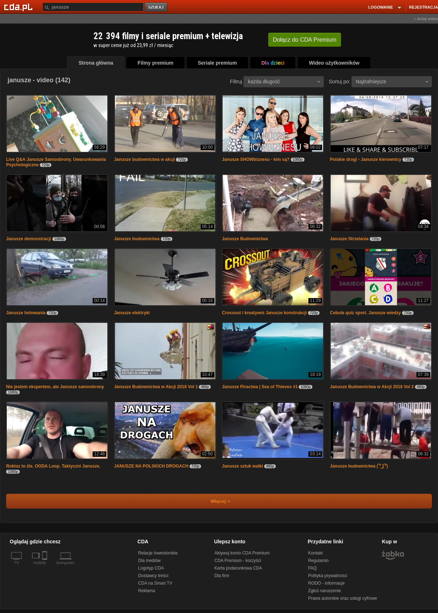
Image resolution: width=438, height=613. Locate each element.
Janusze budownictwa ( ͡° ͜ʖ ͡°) (359, 466)
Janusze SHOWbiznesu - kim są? (255, 159)
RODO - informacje (326, 583)
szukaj (156, 7)
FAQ (312, 568)
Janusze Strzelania (350, 238)
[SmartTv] (45, 567)
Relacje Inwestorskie (158, 553)
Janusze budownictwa (137, 238)
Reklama (146, 590)
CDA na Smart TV (155, 583)
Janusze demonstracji (28, 238)
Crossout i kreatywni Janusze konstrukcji (264, 312)
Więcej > (214, 501)
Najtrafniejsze (392, 81)
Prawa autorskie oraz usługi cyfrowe (342, 598)
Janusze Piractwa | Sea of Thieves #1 (260, 386)
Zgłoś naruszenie (324, 590)
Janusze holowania (25, 312)
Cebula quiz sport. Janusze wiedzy (365, 312)
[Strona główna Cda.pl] (19, 7)
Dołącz (304, 40)
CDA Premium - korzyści (237, 560)
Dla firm (221, 575)
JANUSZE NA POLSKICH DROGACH (151, 466)
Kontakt (315, 553)
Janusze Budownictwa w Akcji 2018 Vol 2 (372, 386)
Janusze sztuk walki (242, 466)
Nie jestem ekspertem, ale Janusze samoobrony (55, 386)
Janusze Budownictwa (245, 238)
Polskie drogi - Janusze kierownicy (365, 159)
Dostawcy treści (153, 575)
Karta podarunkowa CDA (238, 568)
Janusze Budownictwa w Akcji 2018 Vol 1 (156, 386)
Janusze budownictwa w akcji (144, 159)
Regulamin (318, 560)
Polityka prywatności (327, 575)
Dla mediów (149, 560)
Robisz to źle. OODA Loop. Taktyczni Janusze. (53, 466)
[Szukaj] (93, 7)
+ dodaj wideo (426, 19)
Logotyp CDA (151, 568)
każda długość (284, 81)
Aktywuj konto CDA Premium (241, 553)
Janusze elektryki (132, 312)
